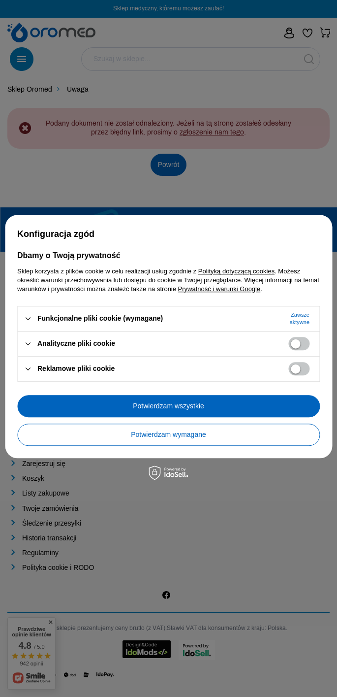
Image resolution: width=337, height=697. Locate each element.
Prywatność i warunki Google (219, 289)
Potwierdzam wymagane (168, 434)
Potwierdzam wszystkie (168, 406)
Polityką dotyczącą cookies (236, 271)
